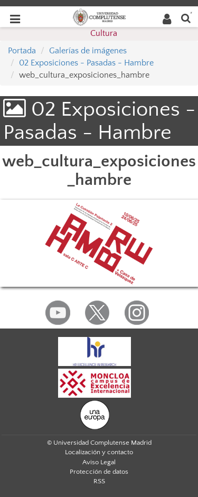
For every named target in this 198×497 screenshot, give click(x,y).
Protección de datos (99, 471)
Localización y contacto (99, 452)
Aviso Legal (99, 462)
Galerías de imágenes (88, 50)
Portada (22, 50)
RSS (99, 481)
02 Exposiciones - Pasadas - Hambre (86, 63)
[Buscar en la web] (186, 18)
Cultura (103, 33)
